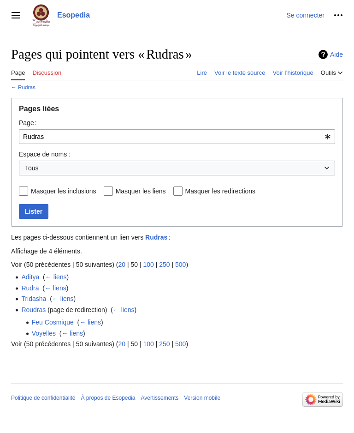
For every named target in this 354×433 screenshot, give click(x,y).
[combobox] (177, 136)
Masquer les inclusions (63, 191)
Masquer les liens (141, 191)
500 (180, 264)
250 (164, 264)
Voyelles (44, 333)
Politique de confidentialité (43, 398)
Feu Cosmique (53, 322)
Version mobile (202, 398)
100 (148, 264)
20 (121, 264)
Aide (336, 54)
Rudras (26, 87)
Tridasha (33, 298)
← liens (56, 277)
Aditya (30, 277)
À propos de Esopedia (108, 398)
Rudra (30, 288)
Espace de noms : (45, 154)
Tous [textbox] (32, 168)
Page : (28, 122)
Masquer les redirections (220, 191)
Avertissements (160, 398)
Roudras (33, 309)
